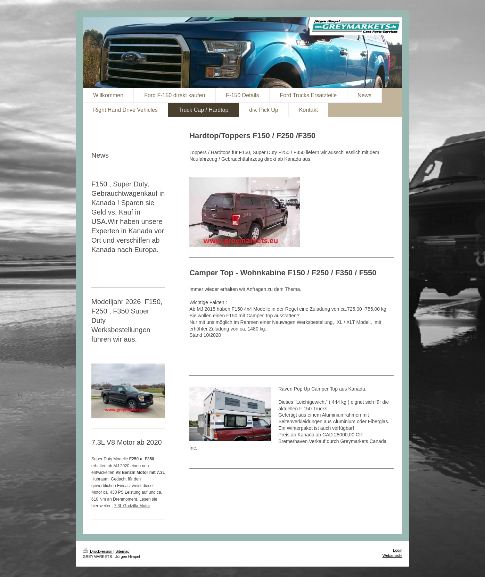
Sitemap (122, 551)
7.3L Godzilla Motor (132, 505)
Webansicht (392, 555)
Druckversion (98, 551)
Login (397, 550)
